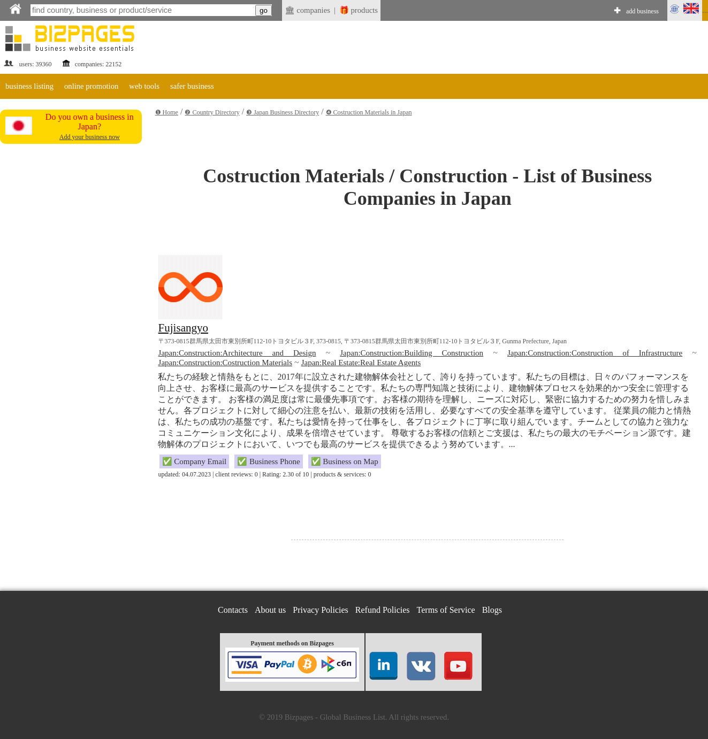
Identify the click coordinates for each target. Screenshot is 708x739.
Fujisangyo (183, 327)
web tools (144, 86)
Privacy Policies (320, 609)
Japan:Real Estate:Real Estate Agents (361, 362)
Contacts (233, 609)
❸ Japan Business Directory (282, 112)
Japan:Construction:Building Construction (411, 353)
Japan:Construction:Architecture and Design (237, 353)
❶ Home (166, 112)
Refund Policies (382, 609)
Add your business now (89, 137)
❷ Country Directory (212, 112)
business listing (29, 86)
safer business (192, 86)
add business (642, 11)
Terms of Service (446, 609)
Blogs (492, 609)
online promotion (91, 86)
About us (270, 609)
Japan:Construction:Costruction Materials (225, 362)
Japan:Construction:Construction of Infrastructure (594, 353)
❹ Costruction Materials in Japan (369, 112)
